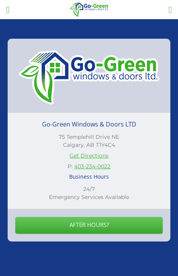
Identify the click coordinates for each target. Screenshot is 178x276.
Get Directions (89, 155)
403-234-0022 (92, 166)
